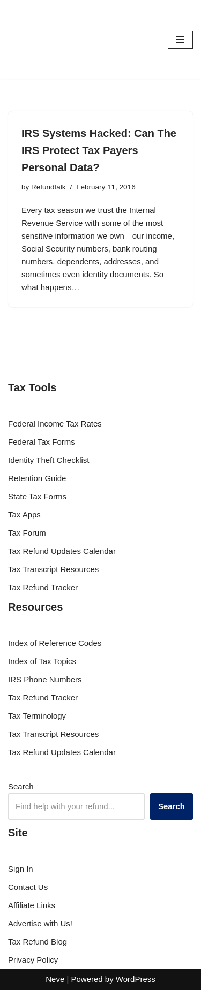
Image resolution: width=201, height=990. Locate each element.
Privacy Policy (33, 959)
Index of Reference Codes (54, 643)
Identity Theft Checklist (48, 459)
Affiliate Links (31, 905)
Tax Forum (27, 532)
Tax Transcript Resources (53, 569)
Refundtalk (48, 187)
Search (21, 786)
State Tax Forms (37, 496)
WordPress (135, 979)
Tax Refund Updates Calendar (62, 550)
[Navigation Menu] (180, 40)
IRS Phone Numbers (45, 679)
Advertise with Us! (40, 923)
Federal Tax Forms (41, 441)
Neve (55, 979)
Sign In (20, 868)
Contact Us (28, 887)
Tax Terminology (37, 715)
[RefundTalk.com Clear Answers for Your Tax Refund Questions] (40, 39)
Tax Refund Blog (37, 941)
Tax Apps (24, 514)
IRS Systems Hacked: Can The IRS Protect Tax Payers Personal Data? (98, 150)
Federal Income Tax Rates (55, 423)
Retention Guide (37, 478)
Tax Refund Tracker (43, 587)
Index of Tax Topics (42, 661)
